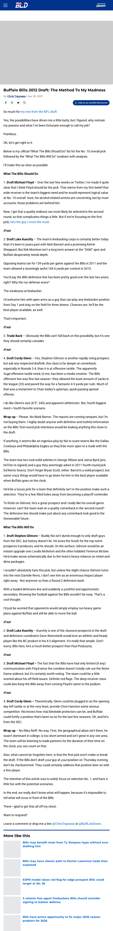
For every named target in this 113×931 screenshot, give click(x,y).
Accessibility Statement (70, 902)
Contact (8, 877)
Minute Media (22, 918)
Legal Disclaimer (14, 902)
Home (6, 846)
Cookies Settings (65, 908)
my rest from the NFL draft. (39, 111)
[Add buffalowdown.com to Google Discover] (91, 102)
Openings (60, 870)
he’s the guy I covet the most (29, 222)
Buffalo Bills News (23, 846)
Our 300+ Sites (64, 877)
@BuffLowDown (90, 823)
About (7, 870)
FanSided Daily (64, 883)
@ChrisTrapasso (63, 823)
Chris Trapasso (16, 96)
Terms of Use (12, 896)
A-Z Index (9, 908)
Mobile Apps (11, 883)
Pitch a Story (11, 889)
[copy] (24, 102)
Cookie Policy (63, 896)
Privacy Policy (63, 889)
